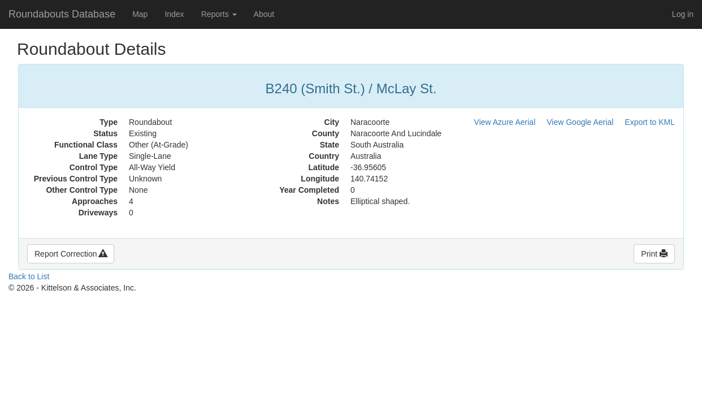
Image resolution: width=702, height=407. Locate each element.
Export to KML (650, 122)
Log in (683, 14)
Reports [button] (219, 14)
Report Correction (70, 253)
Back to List (28, 276)
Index (174, 14)
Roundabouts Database (61, 14)
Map (140, 14)
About (264, 14)
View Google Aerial (580, 122)
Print (654, 253)
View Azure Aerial (505, 122)
